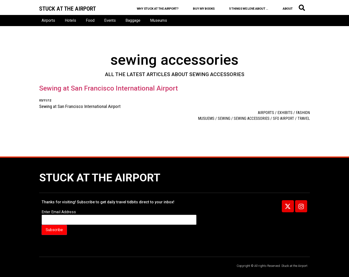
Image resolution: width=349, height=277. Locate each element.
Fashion (303, 112)
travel (304, 118)
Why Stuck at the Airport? (158, 8)
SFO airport (283, 118)
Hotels (70, 20)
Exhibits (284, 112)
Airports (48, 20)
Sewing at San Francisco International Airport (108, 88)
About (288, 8)
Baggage (132, 20)
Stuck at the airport (67, 8)
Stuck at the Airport (99, 177)
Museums (158, 20)
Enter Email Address (59, 212)
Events (110, 20)
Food (90, 20)
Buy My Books (204, 8)
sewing (224, 118)
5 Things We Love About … (248, 8)
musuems (206, 118)
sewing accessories (251, 118)
